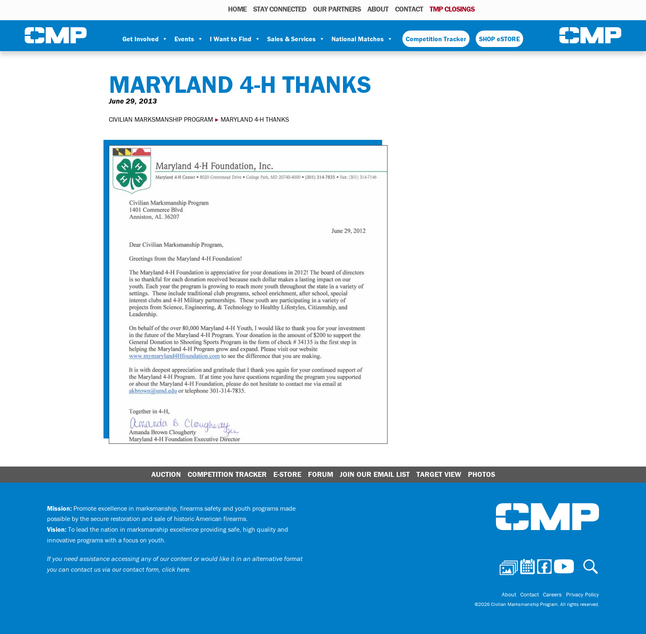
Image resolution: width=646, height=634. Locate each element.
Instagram (519, 8)
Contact (409, 9)
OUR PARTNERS (337, 9)
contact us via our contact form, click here (130, 569)
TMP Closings (452, 9)
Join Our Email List (375, 474)
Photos (484, 8)
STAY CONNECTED (279, 9)
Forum (320, 474)
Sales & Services (296, 39)
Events (188, 39)
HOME (237, 9)
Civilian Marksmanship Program (56, 35)
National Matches (362, 39)
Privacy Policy (582, 594)
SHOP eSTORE (499, 39)
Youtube (531, 8)
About (377, 9)
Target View (438, 474)
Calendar (497, 8)
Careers (552, 594)
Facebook (509, 8)
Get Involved (145, 39)
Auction (166, 474)
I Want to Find (235, 39)
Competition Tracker (436, 39)
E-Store (287, 474)
